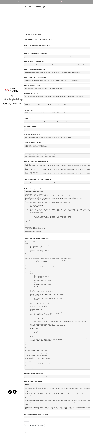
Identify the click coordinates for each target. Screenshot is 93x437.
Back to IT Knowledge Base (34, 34)
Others (52, 2)
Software (27, 2)
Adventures (10, 2)
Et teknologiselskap (13, 98)
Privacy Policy (39, 2)
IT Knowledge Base (19, 2)
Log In (57, 2)
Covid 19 (46, 2)
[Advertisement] (58, 20)
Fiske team (3, 2)
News (33, 2)
